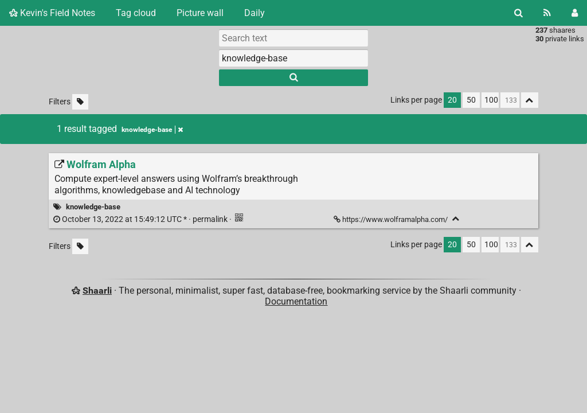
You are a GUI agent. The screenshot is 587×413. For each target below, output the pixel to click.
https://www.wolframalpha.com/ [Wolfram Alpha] (391, 219)
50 (471, 100)
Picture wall (200, 12)
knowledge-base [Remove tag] (152, 130)
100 (491, 100)
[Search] (518, 13)
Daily (254, 12)
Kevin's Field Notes (52, 12)
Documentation (296, 301)
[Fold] (456, 219)
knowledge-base (93, 206)
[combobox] (293, 58)
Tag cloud (136, 12)
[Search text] (293, 37)
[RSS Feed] (547, 13)
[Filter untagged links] (80, 102)
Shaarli (97, 290)
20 (452, 100)
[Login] (574, 13)
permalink (141, 219)
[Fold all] (529, 100)
